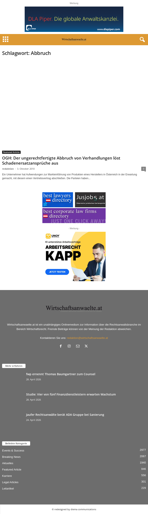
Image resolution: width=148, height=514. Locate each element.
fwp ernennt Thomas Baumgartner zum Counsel (60, 374)
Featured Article (11, 152)
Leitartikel (8, 488)
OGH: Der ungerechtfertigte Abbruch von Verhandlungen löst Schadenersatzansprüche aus (61, 160)
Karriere (7, 475)
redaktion (8, 168)
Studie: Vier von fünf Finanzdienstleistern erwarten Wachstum (71, 394)
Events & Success (13, 450)
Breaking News (11, 456)
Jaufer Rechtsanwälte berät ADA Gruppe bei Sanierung (65, 415)
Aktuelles (7, 463)
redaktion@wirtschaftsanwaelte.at (87, 337)
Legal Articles (10, 482)
